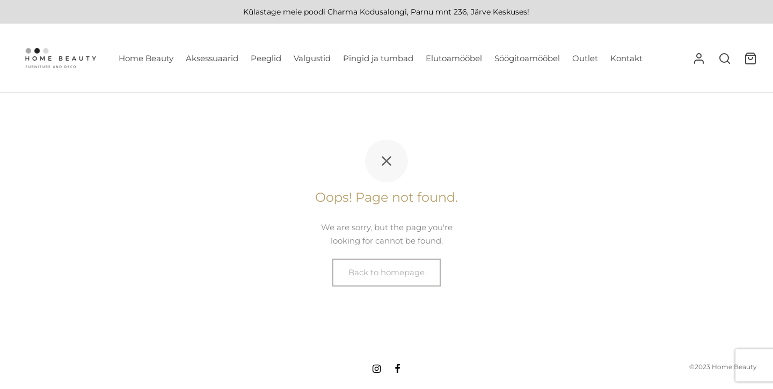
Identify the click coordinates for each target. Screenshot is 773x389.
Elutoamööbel (454, 58)
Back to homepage (386, 272)
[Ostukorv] (750, 58)
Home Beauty (146, 58)
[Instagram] (376, 369)
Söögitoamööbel (527, 58)
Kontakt (626, 58)
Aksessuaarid (212, 58)
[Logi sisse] (698, 58)
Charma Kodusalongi (367, 12)
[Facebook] (397, 369)
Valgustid (312, 58)
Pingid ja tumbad (378, 58)
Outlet (585, 58)
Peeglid (266, 58)
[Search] (724, 58)
